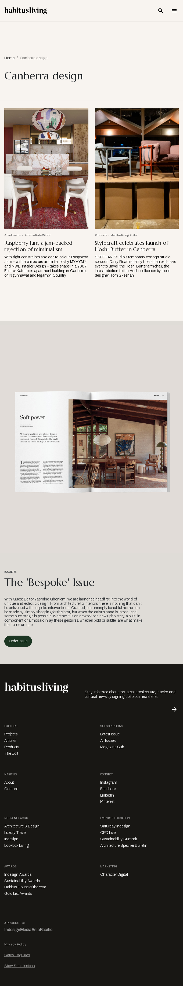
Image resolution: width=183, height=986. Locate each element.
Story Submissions (19, 966)
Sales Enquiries (17, 955)
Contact (11, 789)
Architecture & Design (22, 826)
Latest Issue (110, 734)
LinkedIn (107, 795)
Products (11, 747)
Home (9, 58)
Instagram (108, 782)
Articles (10, 741)
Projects (10, 734)
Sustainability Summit (118, 839)
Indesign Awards (17, 875)
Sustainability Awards (22, 881)
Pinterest (107, 802)
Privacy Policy (15, 944)
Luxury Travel (15, 833)
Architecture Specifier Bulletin (123, 846)
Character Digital (114, 875)
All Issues (108, 741)
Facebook (108, 789)
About (9, 782)
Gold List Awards (18, 894)
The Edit (11, 754)
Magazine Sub (112, 747)
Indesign (11, 839)
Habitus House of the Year (25, 887)
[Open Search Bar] (160, 10)
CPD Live (108, 833)
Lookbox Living (16, 846)
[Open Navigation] (174, 10)
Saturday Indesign (115, 826)
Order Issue (18, 641)
